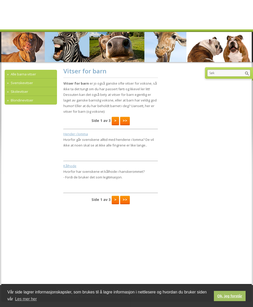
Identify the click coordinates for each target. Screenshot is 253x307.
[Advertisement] (53, 130)
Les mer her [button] (26, 299)
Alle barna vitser (23, 74)
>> (125, 120)
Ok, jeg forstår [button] (229, 296)
